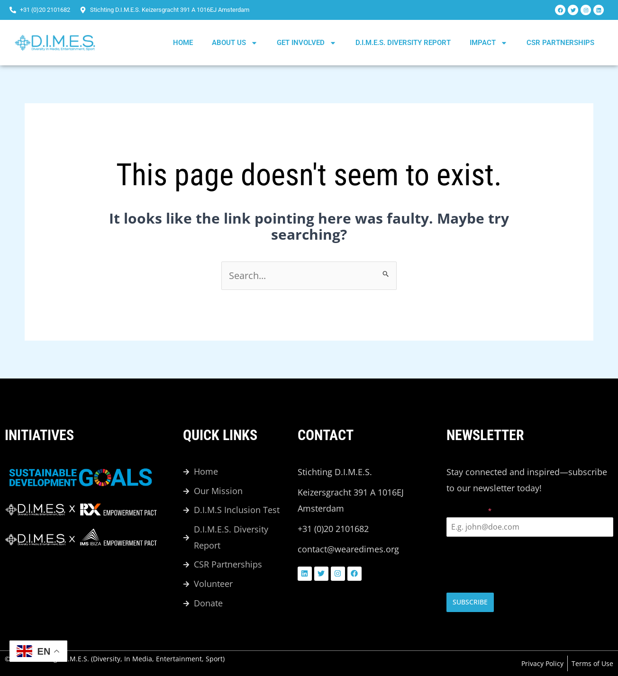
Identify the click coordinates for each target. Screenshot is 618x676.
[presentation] (529, 565)
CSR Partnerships (560, 42)
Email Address (468, 511)
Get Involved (306, 43)
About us (235, 43)
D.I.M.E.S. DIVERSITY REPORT (403, 42)
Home (183, 42)
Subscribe (470, 602)
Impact (489, 43)
